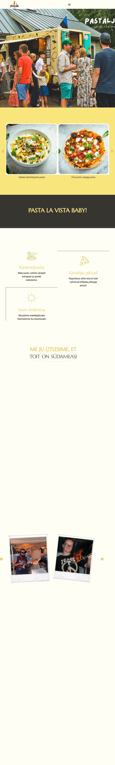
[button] (69, 4)
